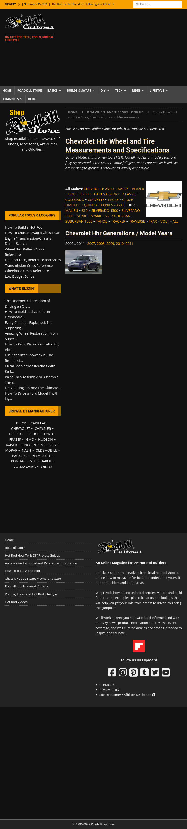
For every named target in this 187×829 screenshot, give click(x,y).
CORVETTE (96, 199)
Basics (52, 90)
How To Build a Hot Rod (23, 227)
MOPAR (11, 450)
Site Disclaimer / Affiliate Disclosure (127, 694)
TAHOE (101, 221)
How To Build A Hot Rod (22, 571)
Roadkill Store (29, 90)
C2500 (86, 194)
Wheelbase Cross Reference (27, 270)
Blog (32, 99)
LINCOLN (28, 444)
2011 (129, 243)
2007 (91, 243)
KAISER (11, 444)
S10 (85, 210)
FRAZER (15, 439)
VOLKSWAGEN (25, 466)
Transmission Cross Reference (29, 265)
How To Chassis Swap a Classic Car (32, 232)
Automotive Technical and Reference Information (41, 563)
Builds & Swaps (79, 90)
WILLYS (46, 466)
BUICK (21, 423)
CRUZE (113, 199)
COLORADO (74, 199)
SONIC (82, 216)
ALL (175, 221)
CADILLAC (38, 423)
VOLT (164, 221)
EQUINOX (89, 205)
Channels (11, 99)
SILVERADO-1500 (104, 210)
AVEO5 (123, 188)
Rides (136, 90)
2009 (110, 243)
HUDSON (45, 439)
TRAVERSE (137, 221)
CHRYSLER (43, 428)
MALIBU (71, 210)
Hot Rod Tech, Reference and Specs (33, 260)
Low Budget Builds (19, 276)
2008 (101, 243)
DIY (103, 90)
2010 (120, 243)
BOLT (72, 194)
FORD (48, 434)
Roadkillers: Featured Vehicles (27, 586)
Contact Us (107, 684)
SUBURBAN (121, 216)
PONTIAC (18, 461)
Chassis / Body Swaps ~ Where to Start (33, 578)
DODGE (33, 434)
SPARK (96, 216)
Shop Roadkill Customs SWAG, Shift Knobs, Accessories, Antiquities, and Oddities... (33, 144)
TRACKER (118, 221)
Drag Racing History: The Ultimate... (33, 387)
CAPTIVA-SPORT (106, 194)
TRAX (153, 221)
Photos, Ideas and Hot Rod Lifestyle (31, 594)
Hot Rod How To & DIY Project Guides (32, 555)
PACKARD (19, 455)
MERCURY (48, 444)
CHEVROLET (20, 428)
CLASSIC (129, 194)
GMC (30, 439)
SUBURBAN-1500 (79, 221)
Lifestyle (157, 90)
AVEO (109, 188)
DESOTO (16, 434)
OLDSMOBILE (46, 450)
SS (107, 216)
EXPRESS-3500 (112, 205)
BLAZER (138, 188)
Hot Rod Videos (16, 602)
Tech (119, 90)
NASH (26, 450)
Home (7, 90)
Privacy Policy (109, 689)
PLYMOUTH (41, 455)
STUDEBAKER (40, 461)
